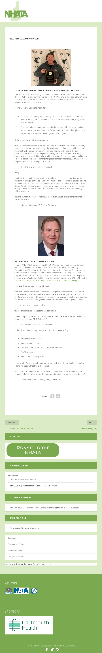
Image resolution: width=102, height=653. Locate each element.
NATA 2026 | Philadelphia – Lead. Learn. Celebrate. (33, 485)
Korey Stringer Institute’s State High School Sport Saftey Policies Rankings (46, 280)
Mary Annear (53, 507)
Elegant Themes (46, 646)
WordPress (71, 646)
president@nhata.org (22, 564)
